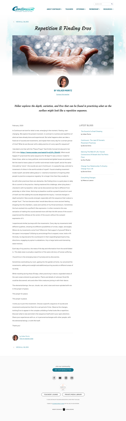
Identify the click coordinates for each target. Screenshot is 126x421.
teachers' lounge (51, 394)
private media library (73, 394)
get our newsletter (63, 370)
